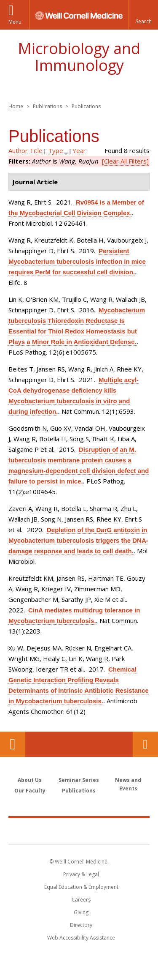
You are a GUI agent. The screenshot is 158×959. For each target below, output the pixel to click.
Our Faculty (30, 790)
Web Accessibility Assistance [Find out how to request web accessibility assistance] (81, 937)
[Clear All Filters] (125, 161)
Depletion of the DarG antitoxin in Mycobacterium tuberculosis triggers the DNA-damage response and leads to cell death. (78, 540)
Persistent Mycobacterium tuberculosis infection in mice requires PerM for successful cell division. (77, 261)
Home (15, 106)
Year (79, 150)
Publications (79, 790)
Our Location (12, 744)
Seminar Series (79, 780)
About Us (30, 780)
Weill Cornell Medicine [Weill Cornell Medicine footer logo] (79, 831)
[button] (143, 15)
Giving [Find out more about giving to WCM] (81, 912)
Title (36, 150)
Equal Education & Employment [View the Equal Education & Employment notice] (81, 887)
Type (55, 150)
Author (18, 150)
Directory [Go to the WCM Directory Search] (81, 925)
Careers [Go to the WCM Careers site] (81, 899)
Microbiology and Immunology (79, 57)
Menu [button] (14, 21)
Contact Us (145, 744)
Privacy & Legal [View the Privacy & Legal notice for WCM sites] (81, 874)
